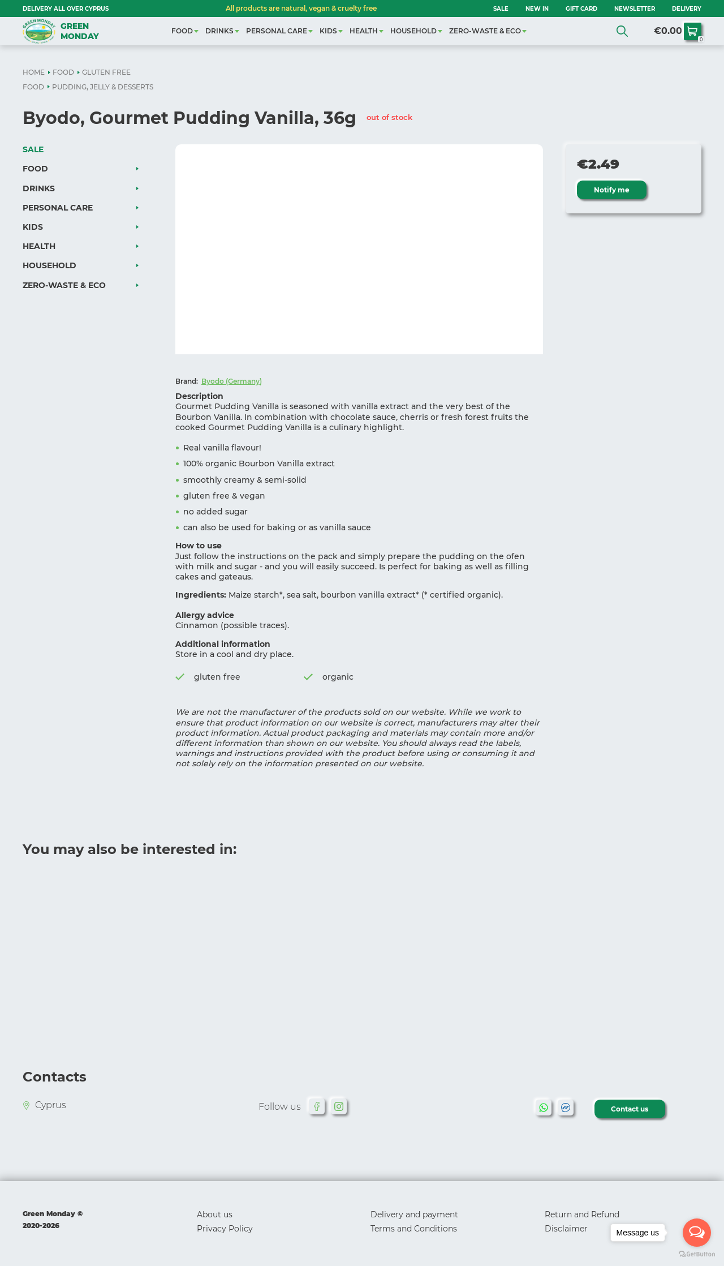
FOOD (182, 31)
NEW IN (537, 8)
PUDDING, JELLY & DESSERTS (102, 87)
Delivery (686, 8)
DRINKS (219, 31)
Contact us (630, 1109)
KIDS (328, 31)
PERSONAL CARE (276, 31)
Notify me (612, 190)
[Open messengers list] (697, 1232)
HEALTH (364, 31)
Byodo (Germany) (231, 381)
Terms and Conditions (413, 1229)
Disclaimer (566, 1229)
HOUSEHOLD (413, 31)
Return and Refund (582, 1214)
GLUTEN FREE (106, 72)
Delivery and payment (414, 1214)
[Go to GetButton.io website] (697, 1254)
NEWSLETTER (634, 8)
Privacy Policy (225, 1229)
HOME (34, 72)
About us (214, 1214)
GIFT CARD (581, 8)
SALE (500, 8)
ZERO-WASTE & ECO (485, 31)
